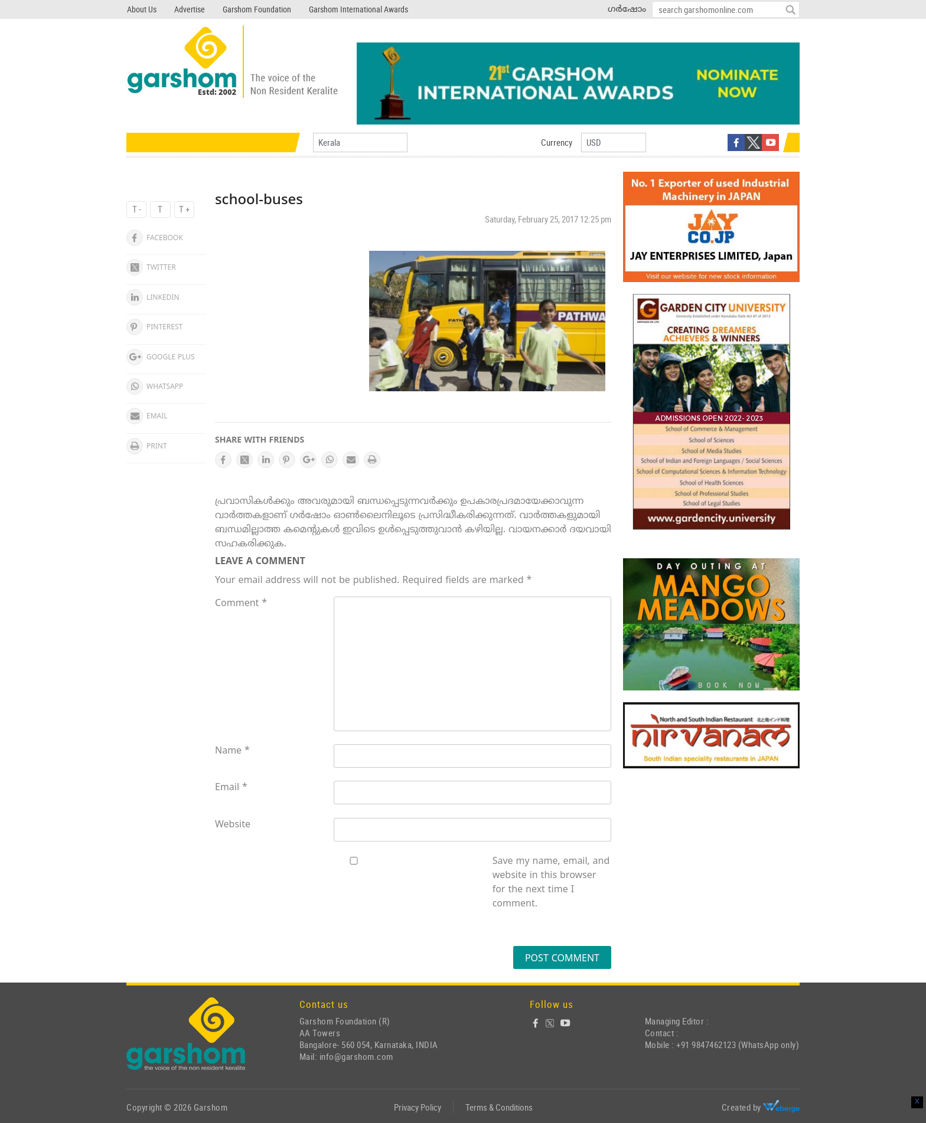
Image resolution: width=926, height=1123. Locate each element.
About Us (141, 9)
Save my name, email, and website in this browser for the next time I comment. (551, 883)
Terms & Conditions (499, 1107)
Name (232, 751)
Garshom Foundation (257, 9)
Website (232, 825)
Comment (241, 604)
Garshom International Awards (358, 9)
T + (184, 209)
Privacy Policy (417, 1107)
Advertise (189, 9)
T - (136, 209)
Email (231, 788)
